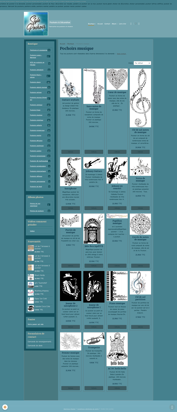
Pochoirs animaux (40, 112)
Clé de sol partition (140, 298)
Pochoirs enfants (40, 132)
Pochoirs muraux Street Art (40, 105)
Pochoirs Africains (40, 148)
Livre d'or (122, 24)
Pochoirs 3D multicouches (40, 170)
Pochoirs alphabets (40, 73)
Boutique (91, 24)
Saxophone (71, 188)
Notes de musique (140, 179)
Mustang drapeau (42, 302)
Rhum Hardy (40, 287)
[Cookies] (5, 407)
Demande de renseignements (39, 353)
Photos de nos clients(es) (40, 215)
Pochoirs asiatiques (40, 153)
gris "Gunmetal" (41, 294)
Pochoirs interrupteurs (40, 182)
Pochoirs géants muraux (40, 92)
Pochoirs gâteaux (40, 187)
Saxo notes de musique (94, 107)
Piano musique (117, 303)
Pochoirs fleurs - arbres (40, 79)
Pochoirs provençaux (40, 138)
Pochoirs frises (40, 117)
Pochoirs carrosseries (40, 192)
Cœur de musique (117, 92)
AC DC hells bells (117, 368)
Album (114, 24)
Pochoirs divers (40, 86)
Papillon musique (117, 222)
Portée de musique (70, 231)
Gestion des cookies (108, 409)
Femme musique (70, 353)
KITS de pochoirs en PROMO (40, 66)
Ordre (130, 63)
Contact (107, 24)
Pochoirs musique (40, 122)
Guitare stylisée (70, 100)
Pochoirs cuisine (40, 158)
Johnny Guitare (94, 171)
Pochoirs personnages (40, 164)
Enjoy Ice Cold (41, 310)
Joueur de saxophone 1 (94, 306)
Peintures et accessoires (40, 51)
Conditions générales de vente (87, 409)
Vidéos (32, 242)
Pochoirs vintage (40, 99)
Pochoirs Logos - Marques (40, 59)
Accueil (100, 24)
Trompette (94, 347)
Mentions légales (67, 409)
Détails (70, 152)
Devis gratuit (122, 54)
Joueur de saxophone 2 (70, 304)
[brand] (48, 24)
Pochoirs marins (40, 143)
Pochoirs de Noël (40, 197)
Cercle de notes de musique (140, 238)
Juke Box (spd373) (94, 246)
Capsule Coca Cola (42, 318)
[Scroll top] (172, 407)
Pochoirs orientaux (40, 127)
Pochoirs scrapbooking (40, 176)
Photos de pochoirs (40, 222)
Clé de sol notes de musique (140, 131)
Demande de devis (35, 357)
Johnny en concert (117, 187)
